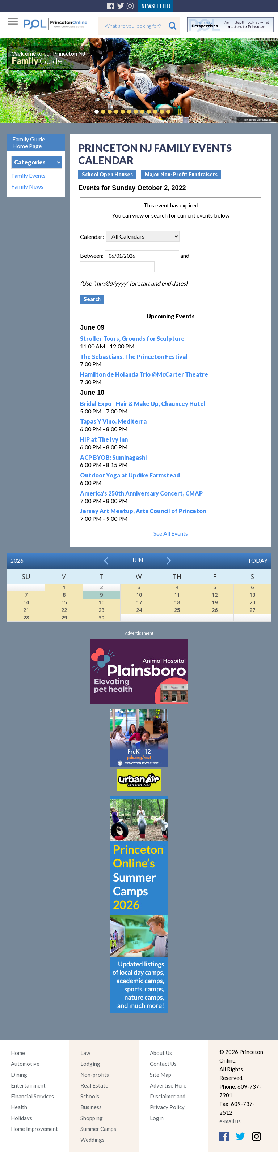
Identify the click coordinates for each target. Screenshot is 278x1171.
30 (101, 617)
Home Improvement (34, 1128)
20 (252, 602)
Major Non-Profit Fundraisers (181, 174)
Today (258, 560)
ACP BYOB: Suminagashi (113, 457)
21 (26, 609)
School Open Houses (107, 174)
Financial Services (32, 1096)
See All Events (170, 533)
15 (64, 602)
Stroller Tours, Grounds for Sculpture (132, 338)
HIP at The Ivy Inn (104, 439)
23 (101, 609)
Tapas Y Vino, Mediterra (113, 421)
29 (64, 617)
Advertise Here (168, 1085)
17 (139, 602)
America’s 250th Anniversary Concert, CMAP (141, 493)
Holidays (21, 1118)
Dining (19, 1074)
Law (85, 1053)
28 (26, 617)
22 (64, 609)
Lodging (90, 1063)
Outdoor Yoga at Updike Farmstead (130, 475)
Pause (179, 111)
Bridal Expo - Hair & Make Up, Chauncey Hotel (143, 403)
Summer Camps (98, 1128)
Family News (27, 186)
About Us (161, 1053)
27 (252, 609)
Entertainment (28, 1085)
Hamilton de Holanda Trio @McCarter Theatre (144, 374)
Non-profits (94, 1074)
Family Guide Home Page (28, 142)
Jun (137, 560)
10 (139, 594)
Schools (89, 1096)
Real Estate (94, 1085)
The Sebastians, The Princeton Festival (134, 356)
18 (177, 602)
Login (157, 1118)
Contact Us (163, 1063)
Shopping (91, 1118)
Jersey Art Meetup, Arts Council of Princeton (143, 510)
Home (18, 1053)
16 (101, 602)
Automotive (25, 1063)
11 (177, 594)
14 (26, 602)
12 (215, 594)
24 (139, 609)
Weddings (92, 1139)
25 (177, 609)
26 (215, 609)
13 (252, 594)
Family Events (28, 175)
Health (19, 1107)
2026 (17, 560)
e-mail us (230, 1121)
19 (215, 602)
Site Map (160, 1074)
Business (91, 1107)
